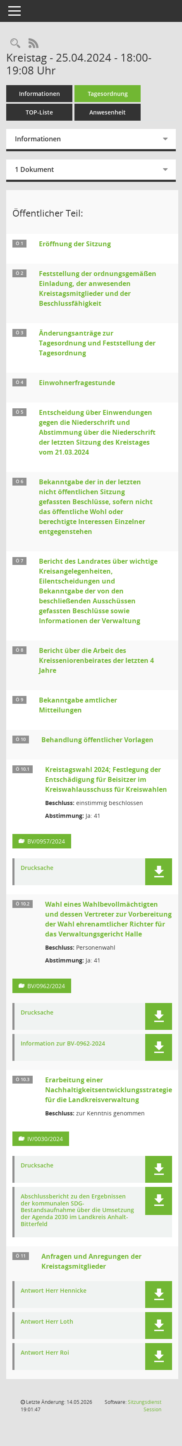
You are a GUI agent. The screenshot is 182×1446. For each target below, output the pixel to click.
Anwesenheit (107, 112)
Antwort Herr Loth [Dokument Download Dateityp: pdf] (47, 1321)
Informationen (39, 94)
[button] (158, 871)
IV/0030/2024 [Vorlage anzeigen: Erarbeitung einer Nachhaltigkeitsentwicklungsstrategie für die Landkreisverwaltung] (45, 1139)
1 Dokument (34, 169)
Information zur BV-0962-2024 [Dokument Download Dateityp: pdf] (63, 1043)
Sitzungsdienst (144, 1405)
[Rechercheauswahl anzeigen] (15, 43)
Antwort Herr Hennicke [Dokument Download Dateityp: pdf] (53, 1290)
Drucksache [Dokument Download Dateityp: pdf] (37, 868)
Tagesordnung (108, 94)
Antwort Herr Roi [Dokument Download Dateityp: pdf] (45, 1352)
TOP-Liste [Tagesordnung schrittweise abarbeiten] (39, 112)
